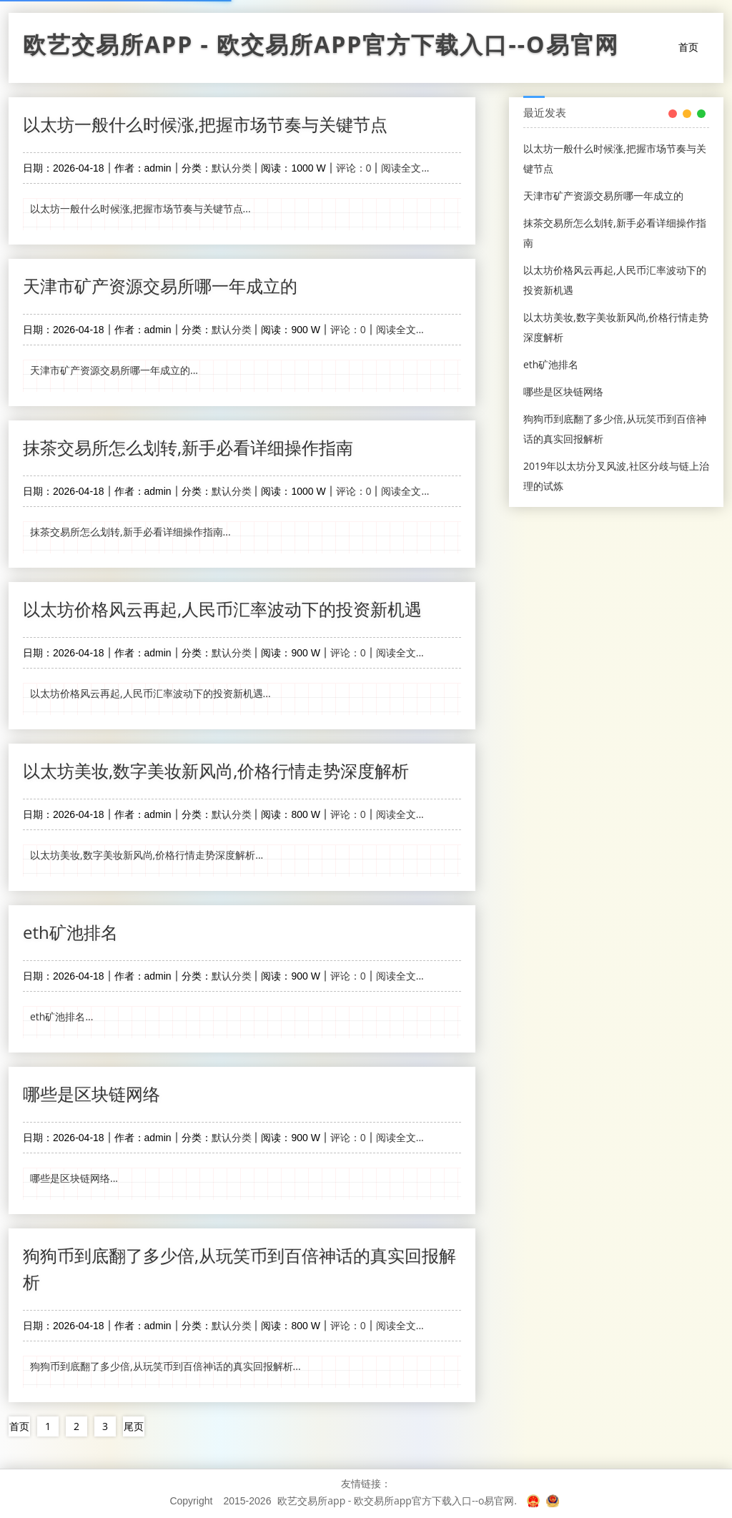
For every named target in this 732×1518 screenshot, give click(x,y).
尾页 (134, 1426)
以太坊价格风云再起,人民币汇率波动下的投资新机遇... (150, 693)
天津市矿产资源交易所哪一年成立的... (114, 370)
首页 (688, 47)
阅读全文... (405, 167)
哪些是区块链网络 (91, 1093)
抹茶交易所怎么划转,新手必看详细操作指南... (130, 531)
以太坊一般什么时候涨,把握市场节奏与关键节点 (205, 124)
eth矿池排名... (61, 1016)
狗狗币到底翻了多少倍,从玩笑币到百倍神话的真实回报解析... (165, 1366)
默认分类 (232, 167)
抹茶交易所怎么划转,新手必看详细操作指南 (188, 447)
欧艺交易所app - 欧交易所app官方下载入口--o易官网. (397, 1500)
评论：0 (354, 167)
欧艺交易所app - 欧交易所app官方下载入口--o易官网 (321, 48)
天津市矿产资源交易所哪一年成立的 (160, 285)
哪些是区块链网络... (74, 1178)
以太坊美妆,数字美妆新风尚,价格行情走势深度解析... (146, 855)
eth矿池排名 (70, 932)
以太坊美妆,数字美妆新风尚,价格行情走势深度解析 (216, 770)
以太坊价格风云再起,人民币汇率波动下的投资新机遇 (222, 609)
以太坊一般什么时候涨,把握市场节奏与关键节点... (140, 208)
